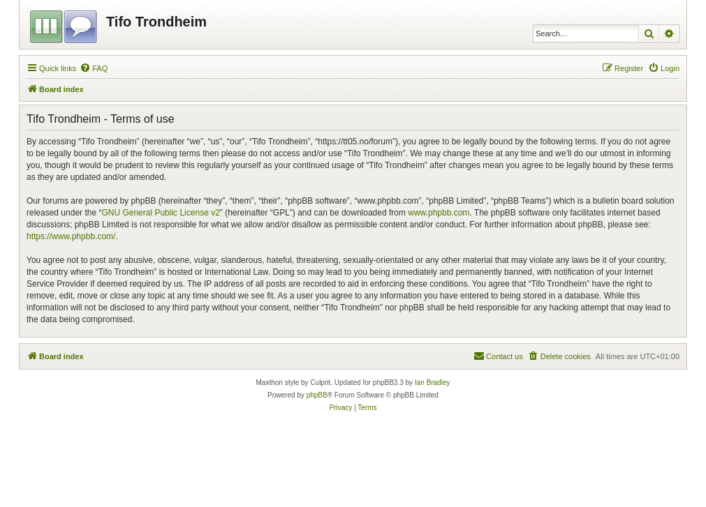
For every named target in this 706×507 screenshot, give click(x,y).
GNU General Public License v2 (160, 213)
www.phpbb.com (438, 213)
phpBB (317, 395)
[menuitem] (94, 68)
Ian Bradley (432, 382)
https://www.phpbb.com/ (71, 236)
